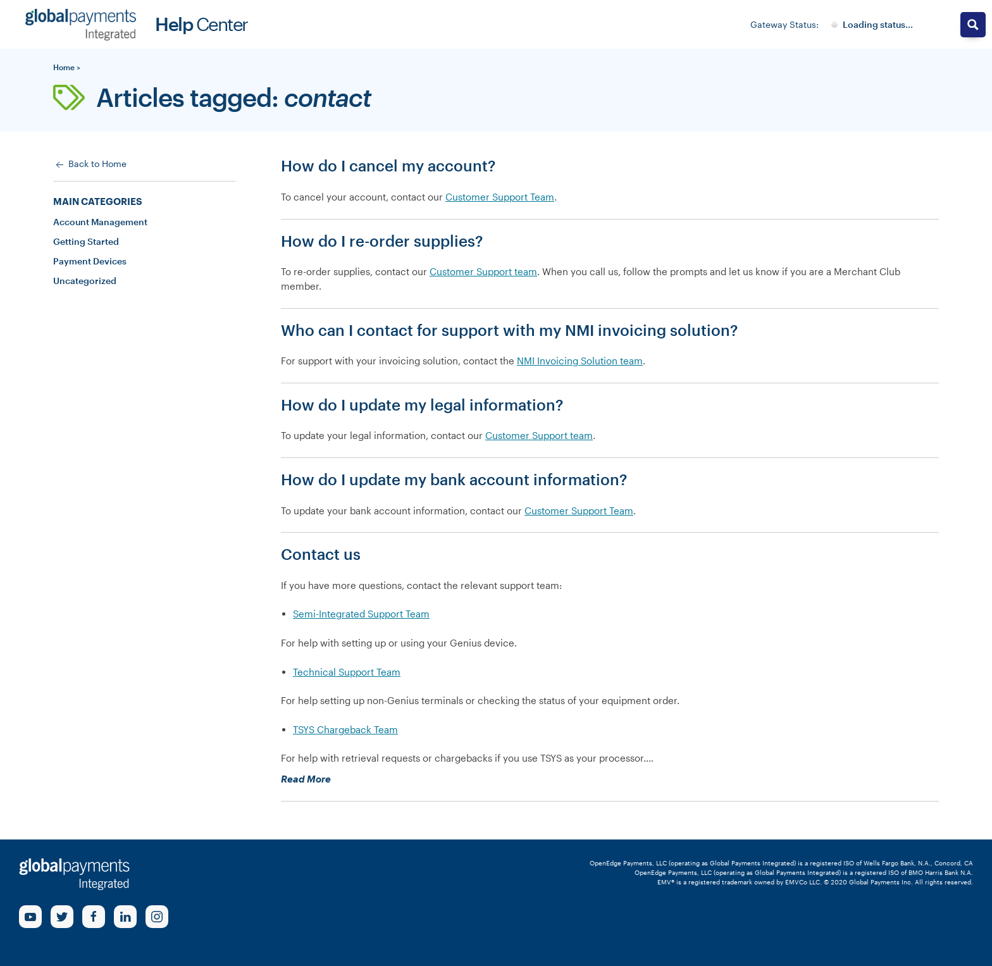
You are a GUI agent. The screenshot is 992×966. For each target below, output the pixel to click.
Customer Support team (483, 271)
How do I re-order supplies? (382, 241)
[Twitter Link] (62, 916)
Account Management (100, 221)
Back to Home (90, 164)
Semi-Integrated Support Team (361, 613)
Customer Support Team (499, 196)
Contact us (321, 554)
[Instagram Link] (157, 916)
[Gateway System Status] (872, 24)
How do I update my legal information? (422, 404)
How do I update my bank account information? (454, 479)
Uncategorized (84, 280)
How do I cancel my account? (388, 165)
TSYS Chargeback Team (345, 729)
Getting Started (86, 241)
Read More (326, 779)
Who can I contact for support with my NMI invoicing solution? (509, 330)
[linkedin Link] (125, 916)
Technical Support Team (346, 672)
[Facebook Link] (93, 916)
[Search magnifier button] (973, 24)
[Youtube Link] (30, 916)
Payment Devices (90, 261)
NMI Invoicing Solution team (580, 360)
